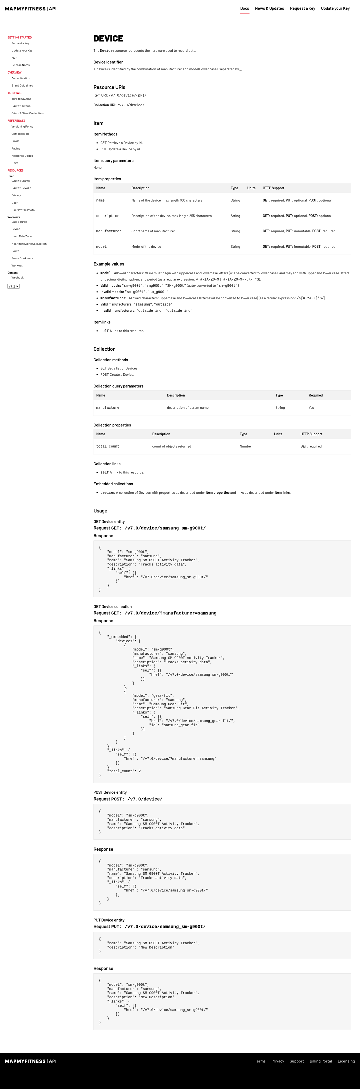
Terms (260, 1080)
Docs (244, 8)
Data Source (19, 221)
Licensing (346, 1080)
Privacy (16, 195)
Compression (20, 133)
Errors (16, 140)
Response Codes (22, 155)
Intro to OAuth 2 (21, 98)
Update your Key (335, 8)
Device (16, 228)
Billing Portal (321, 1080)
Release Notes (21, 64)
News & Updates (269, 8)
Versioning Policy (22, 126)
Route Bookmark (22, 258)
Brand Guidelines (22, 85)
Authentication (21, 78)
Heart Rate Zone (22, 236)
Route (15, 250)
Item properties (218, 492)
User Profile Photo (23, 210)
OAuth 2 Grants (21, 180)
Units (15, 162)
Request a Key (302, 8)
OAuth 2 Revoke (21, 188)
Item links (282, 492)
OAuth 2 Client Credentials (28, 113)
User (15, 202)
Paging (16, 148)
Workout (17, 265)
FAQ (14, 57)
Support (297, 1080)
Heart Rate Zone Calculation (29, 243)
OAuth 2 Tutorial (21, 106)
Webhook (18, 277)
